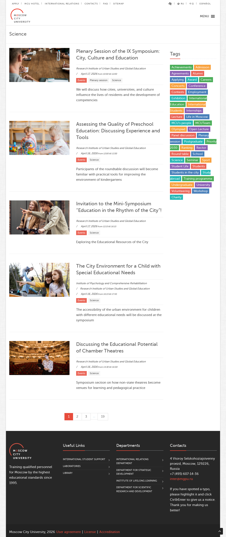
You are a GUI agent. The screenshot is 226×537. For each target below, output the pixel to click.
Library (68, 473)
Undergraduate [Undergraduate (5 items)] (181, 185)
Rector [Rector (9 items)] (201, 147)
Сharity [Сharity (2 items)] (176, 197)
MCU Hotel (32, 3)
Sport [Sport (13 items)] (206, 160)
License (90, 532)
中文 (191, 3)
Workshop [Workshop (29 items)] (201, 191)
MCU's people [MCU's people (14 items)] (181, 123)
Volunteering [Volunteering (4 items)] (180, 191)
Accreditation (109, 532)
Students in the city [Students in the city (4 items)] (185, 172)
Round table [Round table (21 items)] (180, 154)
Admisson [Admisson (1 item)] (202, 67)
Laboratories (72, 466)
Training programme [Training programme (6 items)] (198, 178)
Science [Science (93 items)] (177, 160)
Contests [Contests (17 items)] (177, 92)
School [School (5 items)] (198, 154)
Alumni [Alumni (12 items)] (198, 73)
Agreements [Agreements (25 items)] (180, 73)
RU (180, 3)
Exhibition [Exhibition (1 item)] (178, 98)
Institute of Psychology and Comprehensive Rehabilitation (111, 283)
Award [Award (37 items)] (192, 79)
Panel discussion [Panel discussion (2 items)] (182, 135)
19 (103, 417)
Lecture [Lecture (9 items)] (176, 116)
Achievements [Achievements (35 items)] (181, 67)
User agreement (68, 532)
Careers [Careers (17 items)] (206, 79)
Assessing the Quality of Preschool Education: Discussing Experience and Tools (118, 130)
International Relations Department (132, 461)
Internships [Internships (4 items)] (194, 110)
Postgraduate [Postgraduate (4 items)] (193, 141)
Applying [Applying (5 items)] (177, 79)
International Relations (62, 3)
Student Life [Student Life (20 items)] (179, 166)
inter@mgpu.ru (181, 479)
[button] (204, 16)
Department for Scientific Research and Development (134, 489)
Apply (15, 3)
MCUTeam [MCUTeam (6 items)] (202, 123)
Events (81, 80)
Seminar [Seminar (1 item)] (192, 160)
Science (116, 80)
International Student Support (84, 459)
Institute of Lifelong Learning (136, 480)
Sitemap (118, 3)
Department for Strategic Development (133, 472)
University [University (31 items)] (203, 185)
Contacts (91, 3)
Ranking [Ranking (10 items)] (186, 147)
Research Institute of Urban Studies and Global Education (111, 68)
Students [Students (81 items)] (198, 166)
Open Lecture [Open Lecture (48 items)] (199, 129)
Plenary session (98, 80)
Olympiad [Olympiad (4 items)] (178, 129)
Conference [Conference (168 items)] (196, 86)
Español (205, 3)
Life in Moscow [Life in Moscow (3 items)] (197, 116)
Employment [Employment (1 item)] (197, 92)
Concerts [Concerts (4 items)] (178, 86)
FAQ (105, 3)
